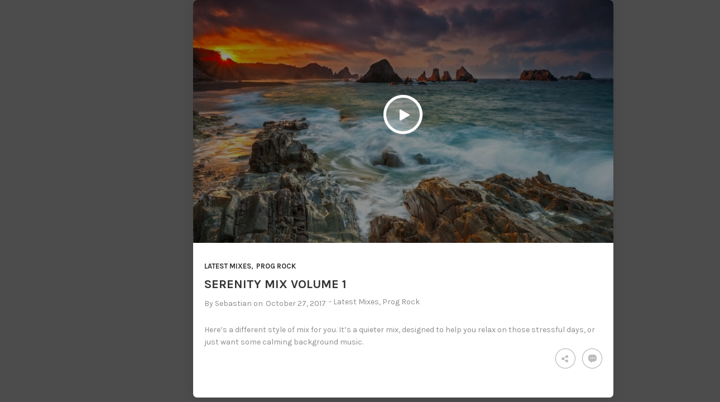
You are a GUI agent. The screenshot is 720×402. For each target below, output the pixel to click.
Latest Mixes (227, 266)
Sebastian (233, 303)
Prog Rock (276, 266)
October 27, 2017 (296, 303)
